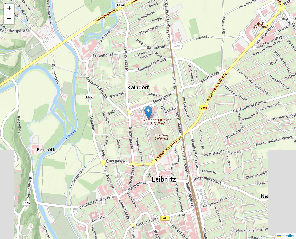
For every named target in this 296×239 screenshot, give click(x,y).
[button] (148, 113)
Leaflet (285, 236)
